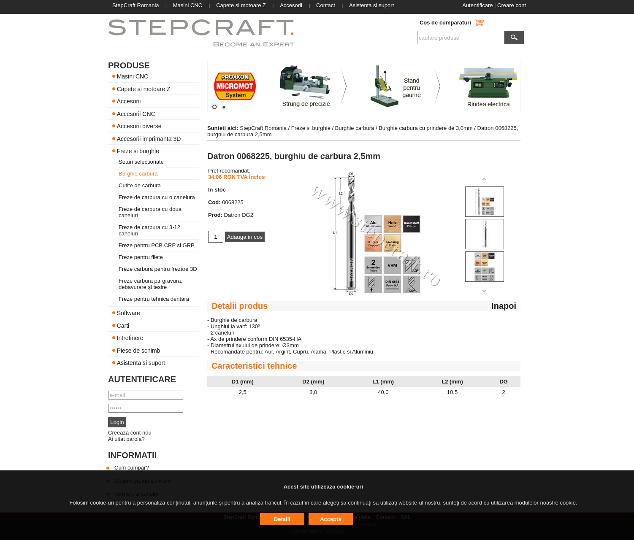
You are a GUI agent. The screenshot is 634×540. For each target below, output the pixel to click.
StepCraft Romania (263, 128)
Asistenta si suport (141, 362)
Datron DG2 (238, 215)
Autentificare (477, 5)
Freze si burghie (138, 151)
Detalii (282, 519)
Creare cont (511, 5)
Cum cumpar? (131, 467)
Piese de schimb (138, 350)
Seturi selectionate (141, 162)
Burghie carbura (138, 173)
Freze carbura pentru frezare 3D (158, 269)
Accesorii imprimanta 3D (149, 138)
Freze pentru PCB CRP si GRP (157, 245)
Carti (123, 325)
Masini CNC (133, 76)
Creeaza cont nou (130, 432)
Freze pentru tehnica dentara (154, 299)
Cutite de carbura (140, 185)
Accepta (330, 519)
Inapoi (503, 305)
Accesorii (129, 101)
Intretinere (130, 338)
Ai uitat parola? (126, 439)
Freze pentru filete (141, 257)
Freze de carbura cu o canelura (157, 197)
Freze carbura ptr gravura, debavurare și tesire (150, 284)
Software (128, 313)
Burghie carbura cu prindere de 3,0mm (426, 128)
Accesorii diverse (139, 126)
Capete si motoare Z (144, 88)
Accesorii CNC (136, 113)
